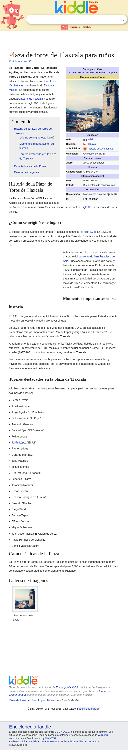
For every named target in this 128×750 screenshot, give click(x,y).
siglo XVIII (90, 231)
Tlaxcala (92, 144)
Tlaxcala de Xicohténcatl (100, 148)
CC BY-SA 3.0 (62, 731)
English (87, 27)
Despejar (115, 19)
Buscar (122, 19)
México (91, 139)
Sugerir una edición (88, 708)
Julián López (19, 442)
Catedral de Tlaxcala (30, 98)
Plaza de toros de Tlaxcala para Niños (31, 700)
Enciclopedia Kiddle (67, 687)
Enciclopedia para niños (21, 61)
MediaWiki (50, 738)
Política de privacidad (72, 741)
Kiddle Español (17, 741)
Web (64, 27)
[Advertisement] (64, 40)
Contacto (92, 741)
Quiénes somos (49, 741)
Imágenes (75, 27)
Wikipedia (103, 735)
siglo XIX (87, 207)
